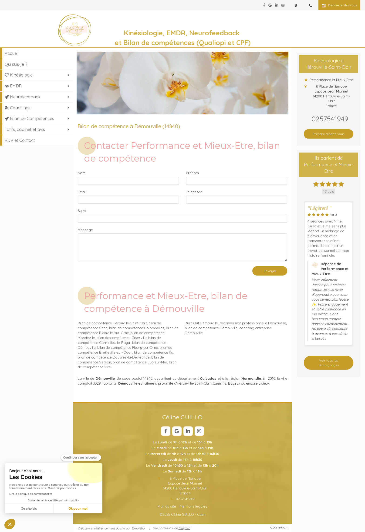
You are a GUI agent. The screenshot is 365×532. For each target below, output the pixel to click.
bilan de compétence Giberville (122, 338)
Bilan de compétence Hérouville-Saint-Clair (112, 323)
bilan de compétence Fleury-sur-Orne (127, 347)
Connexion (278, 527)
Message (85, 230)
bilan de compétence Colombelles (136, 328)
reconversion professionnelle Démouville (253, 323)
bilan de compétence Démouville (211, 328)
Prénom (192, 173)
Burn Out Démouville (201, 323)
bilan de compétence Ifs (153, 352)
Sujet (82, 211)
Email (82, 192)
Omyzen (184, 528)
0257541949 (185, 499)
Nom (81, 173)
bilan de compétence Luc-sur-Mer (140, 362)
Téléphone (194, 192)
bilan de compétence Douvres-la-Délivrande (114, 357)
